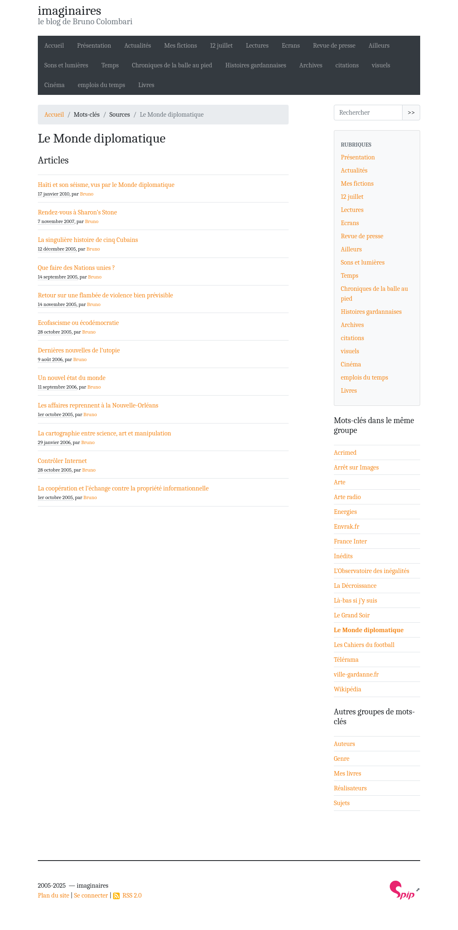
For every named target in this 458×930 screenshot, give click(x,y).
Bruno (86, 194)
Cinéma (54, 85)
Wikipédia (347, 689)
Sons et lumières (66, 65)
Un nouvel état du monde (72, 378)
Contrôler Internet (62, 461)
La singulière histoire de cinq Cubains (88, 240)
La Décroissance (355, 585)
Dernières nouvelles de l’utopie (79, 350)
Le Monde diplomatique (369, 630)
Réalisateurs (350, 788)
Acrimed (345, 452)
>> (411, 112)
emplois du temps (101, 85)
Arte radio (347, 497)
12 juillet (221, 45)
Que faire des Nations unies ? (76, 268)
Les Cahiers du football (364, 645)
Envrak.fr (346, 526)
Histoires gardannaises (255, 65)
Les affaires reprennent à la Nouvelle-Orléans (98, 405)
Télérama (346, 659)
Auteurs (344, 744)
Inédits (343, 556)
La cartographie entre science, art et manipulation (104, 433)
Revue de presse (334, 45)
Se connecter (91, 895)
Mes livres (347, 773)
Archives (310, 65)
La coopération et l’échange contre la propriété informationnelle (123, 488)
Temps (109, 65)
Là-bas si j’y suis (355, 600)
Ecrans (291, 45)
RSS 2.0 (127, 895)
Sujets (342, 803)
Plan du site (53, 895)
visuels (381, 65)
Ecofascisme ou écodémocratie (78, 323)
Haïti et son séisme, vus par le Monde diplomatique (106, 185)
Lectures (257, 45)
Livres (146, 85)
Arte (339, 482)
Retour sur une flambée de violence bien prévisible (105, 295)
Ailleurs (379, 45)
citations (347, 65)
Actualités (137, 45)
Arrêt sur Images (356, 467)
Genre (341, 758)
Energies (345, 512)
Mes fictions (180, 45)
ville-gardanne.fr (356, 674)
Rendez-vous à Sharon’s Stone (77, 212)
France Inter (350, 541)
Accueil (54, 45)
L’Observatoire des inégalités (371, 571)
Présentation (94, 45)
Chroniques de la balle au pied (172, 65)
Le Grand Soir (352, 615)
